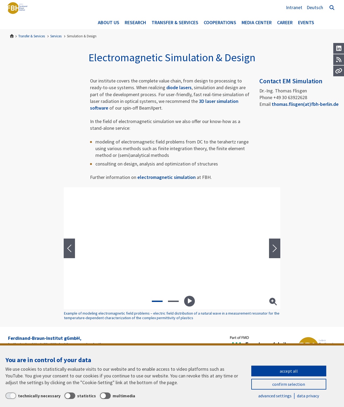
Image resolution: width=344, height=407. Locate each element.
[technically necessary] (32, 395)
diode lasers (179, 87)
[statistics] (80, 395)
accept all (289, 371)
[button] (157, 301)
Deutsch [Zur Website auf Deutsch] (315, 7)
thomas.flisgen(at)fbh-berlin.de (305, 104)
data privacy (308, 395)
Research (135, 22)
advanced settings (275, 395)
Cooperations (220, 22)
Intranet (294, 7)
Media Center (257, 22)
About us (108, 22)
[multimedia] (117, 395)
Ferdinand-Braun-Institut (25, 15)
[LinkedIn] (338, 48)
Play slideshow (189, 301)
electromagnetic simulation (166, 177)
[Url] (338, 71)
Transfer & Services (175, 22)
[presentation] (69, 248)
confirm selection (288, 384)
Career (285, 22)
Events (306, 22)
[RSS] (338, 59)
